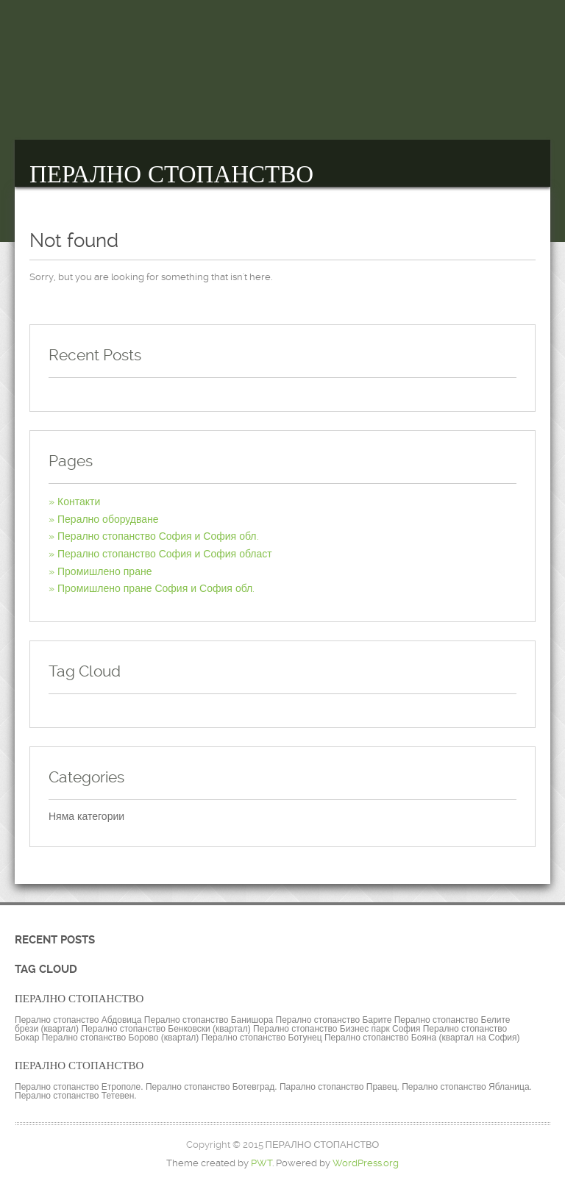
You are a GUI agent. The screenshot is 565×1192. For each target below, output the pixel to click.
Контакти (78, 501)
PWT (261, 1162)
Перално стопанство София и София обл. (158, 536)
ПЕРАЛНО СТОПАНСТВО (171, 174)
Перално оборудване (108, 519)
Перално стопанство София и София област (164, 554)
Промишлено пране (104, 571)
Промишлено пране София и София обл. (156, 588)
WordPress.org (366, 1162)
